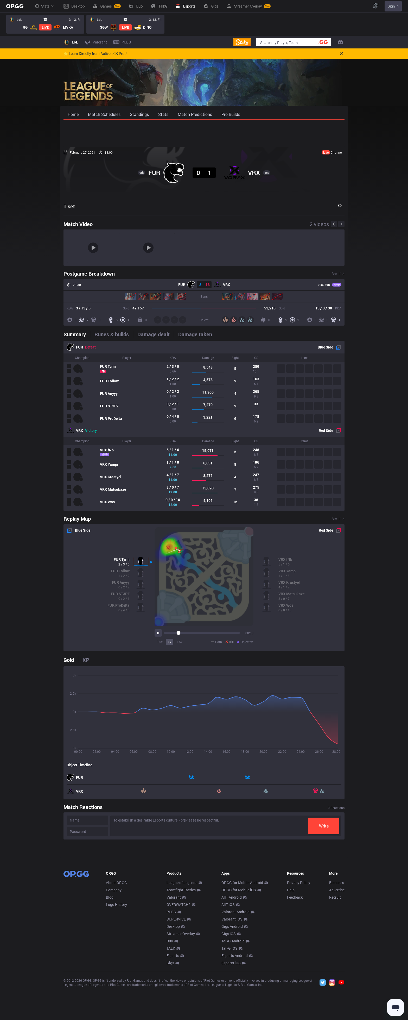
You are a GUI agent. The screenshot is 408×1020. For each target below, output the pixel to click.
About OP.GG (116, 959)
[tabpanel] (204, 426)
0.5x (160, 642)
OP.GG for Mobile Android (242, 959)
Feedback (295, 974)
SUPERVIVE (176, 996)
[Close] (341, 54)
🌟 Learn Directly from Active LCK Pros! (95, 54)
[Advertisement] (204, 133)
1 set (69, 206)
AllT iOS (228, 981)
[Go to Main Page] (15, 6)
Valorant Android (235, 988)
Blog (109, 974)
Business (336, 959)
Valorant (174, 974)
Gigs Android (232, 1003)
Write (324, 826)
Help (291, 967)
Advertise (337, 967)
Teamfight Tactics (181, 967)
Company (114, 967)
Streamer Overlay (181, 1010)
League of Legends (182, 959)
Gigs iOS (228, 1010)
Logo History (116, 981)
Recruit (335, 974)
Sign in (393, 6)
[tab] (76, 334)
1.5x (179, 642)
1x (169, 642)
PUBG (171, 988)
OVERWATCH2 (178, 981)
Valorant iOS (232, 996)
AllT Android (231, 974)
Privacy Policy (298, 959)
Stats (44, 6)
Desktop (173, 1003)
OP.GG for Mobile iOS (238, 967)
